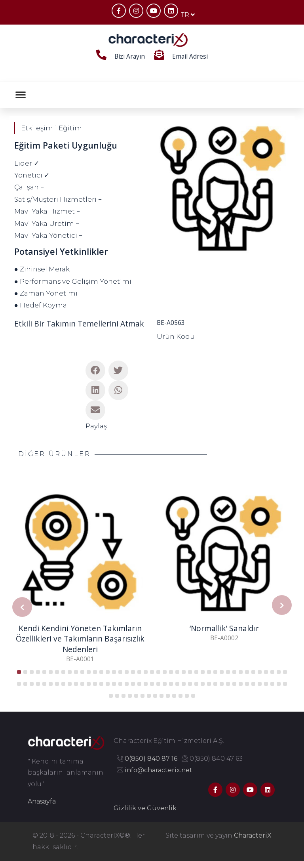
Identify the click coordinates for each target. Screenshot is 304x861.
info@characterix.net (158, 770)
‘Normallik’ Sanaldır (224, 628)
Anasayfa (42, 801)
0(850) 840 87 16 (151, 758)
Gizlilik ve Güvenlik (145, 808)
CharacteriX (253, 835)
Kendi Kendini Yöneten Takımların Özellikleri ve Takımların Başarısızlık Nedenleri (80, 639)
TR (188, 15)
